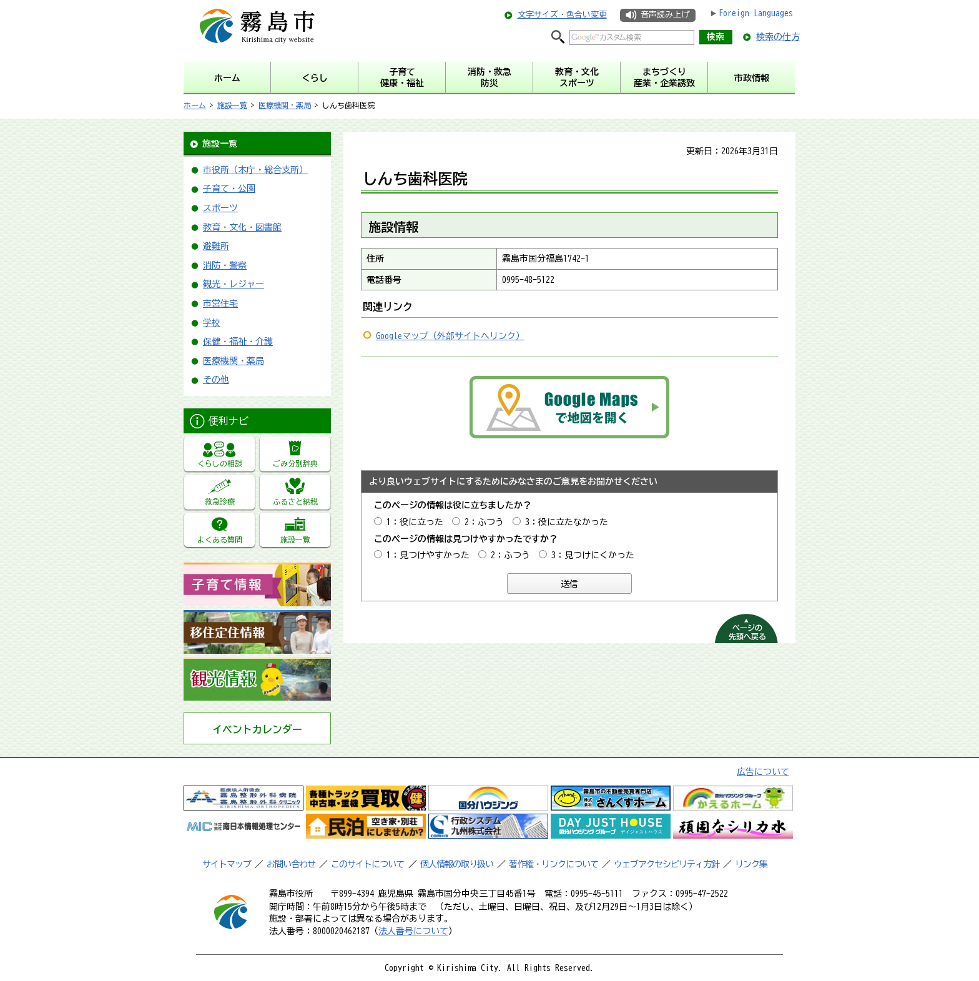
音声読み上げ (665, 15)
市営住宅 (220, 303)
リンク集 (751, 864)
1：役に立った (414, 522)
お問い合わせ (291, 864)
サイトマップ (226, 864)
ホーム (195, 105)
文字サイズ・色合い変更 (562, 15)
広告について (763, 771)
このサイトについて (367, 864)
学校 (211, 322)
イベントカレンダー (257, 729)
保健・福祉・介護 (238, 341)
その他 (216, 379)
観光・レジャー (233, 284)
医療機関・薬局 (284, 105)
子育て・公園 (229, 188)
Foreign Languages (756, 13)
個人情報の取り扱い (456, 864)
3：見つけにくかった (592, 555)
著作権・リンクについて (553, 864)
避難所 (216, 246)
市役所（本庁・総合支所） (255, 169)
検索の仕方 (778, 36)
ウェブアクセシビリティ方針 (666, 864)
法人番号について (413, 931)
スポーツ (220, 208)
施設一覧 (232, 105)
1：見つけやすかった (428, 555)
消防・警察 (225, 265)
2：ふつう (484, 522)
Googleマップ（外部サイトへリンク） (450, 336)
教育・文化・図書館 (242, 227)
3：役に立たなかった (566, 522)
